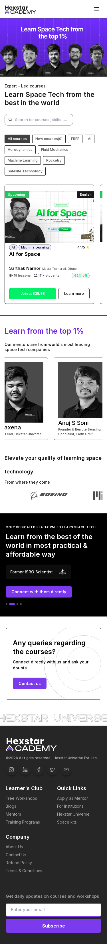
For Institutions (70, 806)
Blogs (11, 806)
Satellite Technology (25, 171)
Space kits (67, 822)
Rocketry (54, 160)
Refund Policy (19, 862)
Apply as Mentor (72, 798)
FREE (75, 139)
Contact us (30, 683)
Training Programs (23, 822)
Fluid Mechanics (54, 149)
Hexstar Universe (73, 814)
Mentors (13, 814)
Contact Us (16, 854)
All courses (17, 139)
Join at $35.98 (33, 293)
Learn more (74, 293)
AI (89, 139)
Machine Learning (23, 160)
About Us (14, 846)
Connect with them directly (38, 591)
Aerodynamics (20, 149)
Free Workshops (21, 798)
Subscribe (53, 926)
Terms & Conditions (24, 870)
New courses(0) (48, 139)
